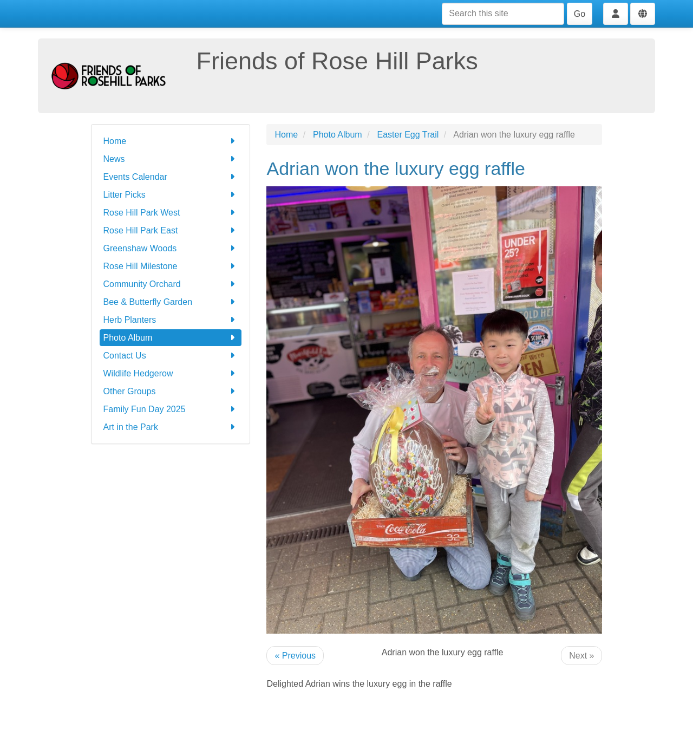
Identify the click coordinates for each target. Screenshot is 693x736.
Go (579, 13)
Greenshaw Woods (170, 248)
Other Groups (170, 391)
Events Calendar (170, 177)
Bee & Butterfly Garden (170, 302)
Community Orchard (170, 284)
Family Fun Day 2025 (170, 409)
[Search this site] (503, 14)
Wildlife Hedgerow (170, 373)
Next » (581, 655)
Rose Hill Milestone (170, 266)
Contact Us (170, 355)
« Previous (295, 655)
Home (170, 141)
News (170, 159)
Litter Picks (170, 194)
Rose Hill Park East (170, 230)
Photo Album (170, 337)
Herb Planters (170, 320)
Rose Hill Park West (170, 212)
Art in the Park (170, 427)
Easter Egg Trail (408, 134)
